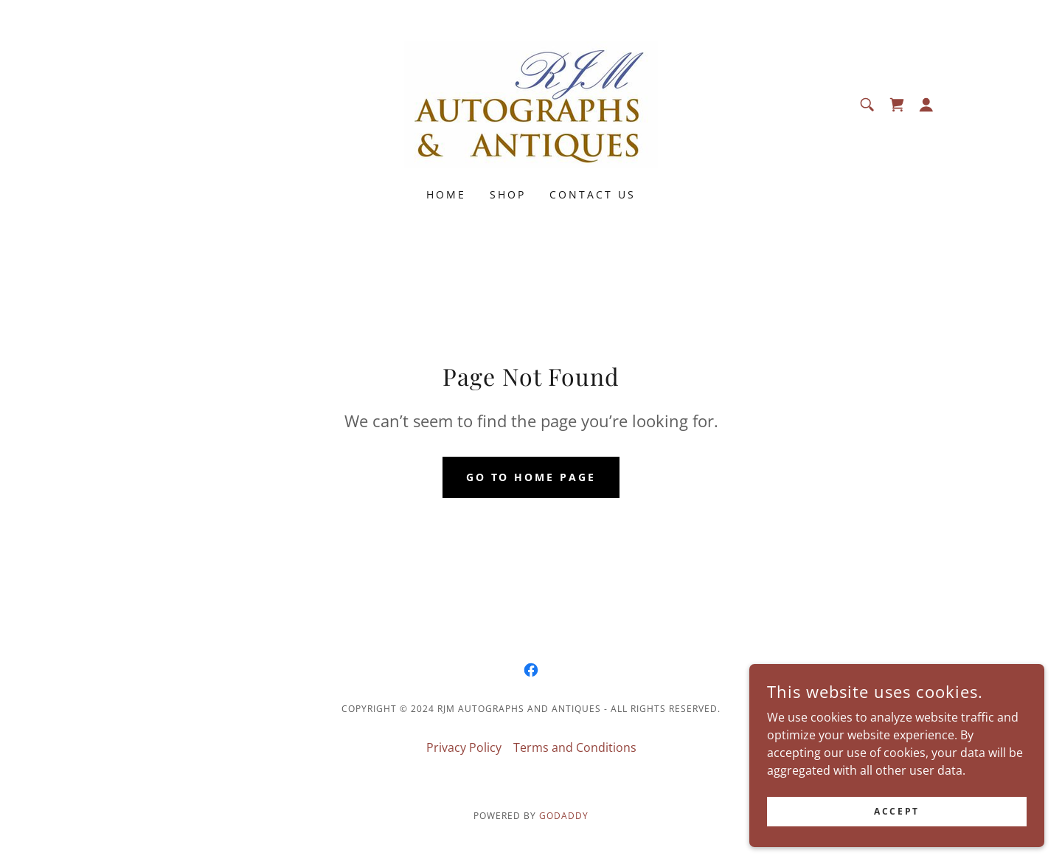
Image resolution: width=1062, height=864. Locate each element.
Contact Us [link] (592, 194)
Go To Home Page (531, 477)
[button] (926, 105)
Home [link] (446, 194)
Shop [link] (508, 194)
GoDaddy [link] (564, 815)
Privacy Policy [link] (464, 747)
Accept (896, 811)
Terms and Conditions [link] (574, 747)
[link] (531, 103)
